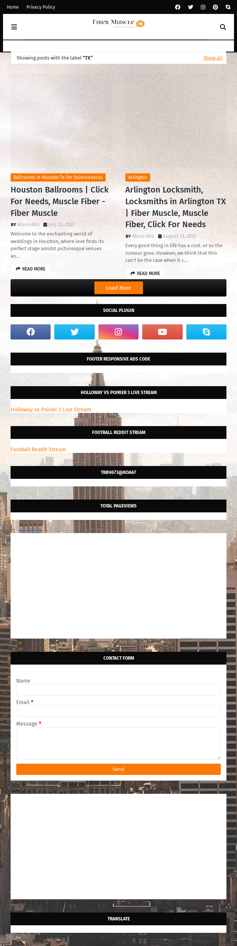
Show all (212, 58)
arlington (137, 177)
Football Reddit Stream (38, 449)
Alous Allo (28, 224)
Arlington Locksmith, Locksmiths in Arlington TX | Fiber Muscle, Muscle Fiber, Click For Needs (175, 207)
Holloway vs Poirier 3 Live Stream (51, 410)
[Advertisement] (118, 586)
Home (13, 7)
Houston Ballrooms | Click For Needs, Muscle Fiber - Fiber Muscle (60, 201)
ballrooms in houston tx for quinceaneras (58, 177)
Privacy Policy (40, 7)
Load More (118, 288)
